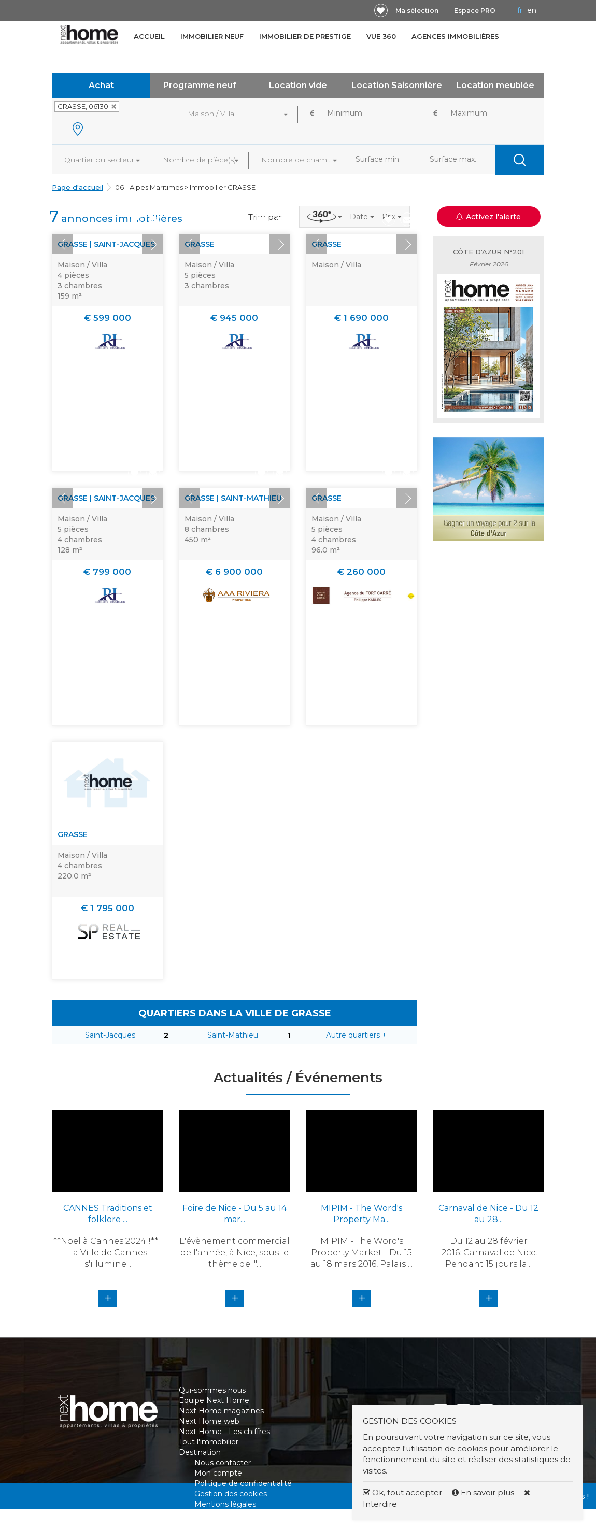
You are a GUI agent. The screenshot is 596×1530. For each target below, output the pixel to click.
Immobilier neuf (212, 36)
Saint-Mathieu (232, 1035)
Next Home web (209, 1421)
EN (531, 10)
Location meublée (495, 85)
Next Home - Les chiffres (224, 1431)
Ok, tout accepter (402, 1492)
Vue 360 (381, 36)
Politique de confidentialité (243, 1483)
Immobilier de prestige (305, 36)
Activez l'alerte (488, 216)
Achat (101, 85)
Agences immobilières (455, 36)
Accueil (149, 36)
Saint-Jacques (110, 1035)
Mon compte (218, 1473)
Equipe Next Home (214, 1400)
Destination (200, 1452)
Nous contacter (222, 1462)
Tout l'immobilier (208, 1442)
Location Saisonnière (396, 85)
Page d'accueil (77, 187)
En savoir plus (484, 1492)
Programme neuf (199, 85)
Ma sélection (416, 11)
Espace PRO (474, 11)
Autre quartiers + (356, 1035)
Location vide (298, 85)
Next (152, 244)
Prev (62, 244)
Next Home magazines (221, 1410)
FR (519, 10)
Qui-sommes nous (212, 1390)
